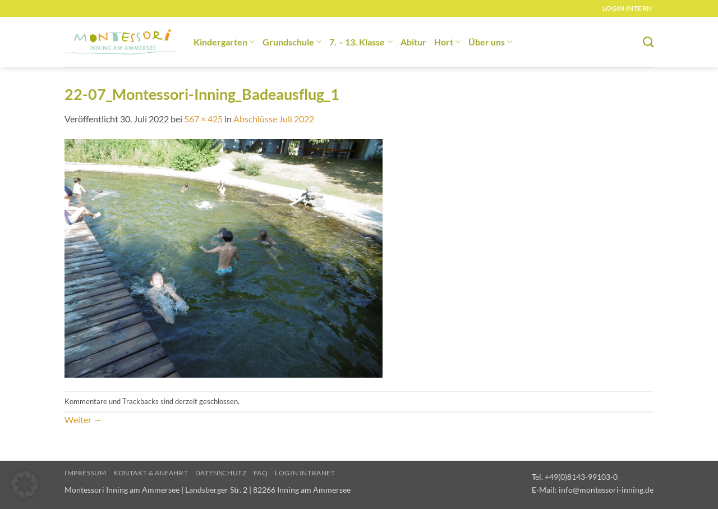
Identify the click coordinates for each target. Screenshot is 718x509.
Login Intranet (305, 473)
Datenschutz (221, 473)
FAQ (261, 473)
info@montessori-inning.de (606, 489)
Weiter (83, 419)
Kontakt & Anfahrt (150, 473)
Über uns (490, 41)
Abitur (413, 41)
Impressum (86, 473)
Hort (447, 41)
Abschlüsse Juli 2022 (273, 118)
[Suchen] (648, 42)
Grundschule (292, 41)
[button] (24, 484)
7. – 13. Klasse (360, 41)
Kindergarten (224, 41)
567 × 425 (203, 118)
